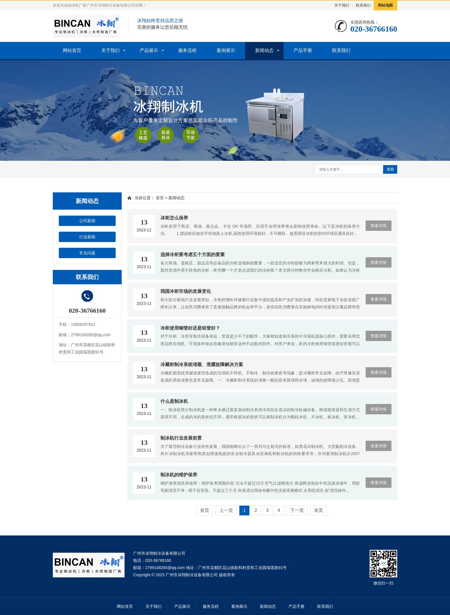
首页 (160, 198)
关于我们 (341, 5)
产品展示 (149, 50)
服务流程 (187, 50)
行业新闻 (87, 237)
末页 (318, 510)
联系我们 (363, 5)
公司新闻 (87, 220)
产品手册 (303, 50)
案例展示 (226, 50)
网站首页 (72, 50)
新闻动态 (264, 50)
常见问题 (87, 253)
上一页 (226, 510)
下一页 (297, 510)
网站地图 (385, 5)
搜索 (390, 169)
